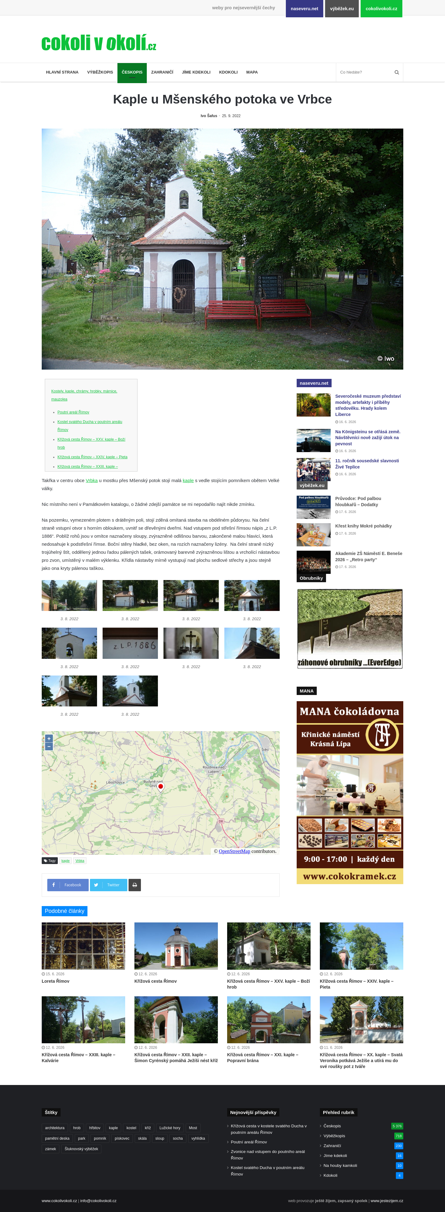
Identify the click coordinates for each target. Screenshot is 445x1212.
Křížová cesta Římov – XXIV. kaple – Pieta (92, 457)
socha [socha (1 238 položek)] (178, 1138)
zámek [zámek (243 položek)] (50, 1149)
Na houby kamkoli (340, 1165)
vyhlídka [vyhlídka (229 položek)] (198, 1138)
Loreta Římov (55, 981)
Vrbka (92, 480)
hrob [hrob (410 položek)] (77, 1128)
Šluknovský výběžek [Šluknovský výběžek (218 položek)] (81, 1149)
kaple (188, 480)
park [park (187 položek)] (81, 1138)
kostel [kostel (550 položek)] (131, 1128)
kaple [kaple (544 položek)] (113, 1128)
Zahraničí (162, 72)
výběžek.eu (342, 8)
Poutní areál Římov (73, 412)
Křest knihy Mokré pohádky (363, 525)
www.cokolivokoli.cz (59, 1200)
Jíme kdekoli (196, 72)
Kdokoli (228, 72)
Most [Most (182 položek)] (193, 1128)
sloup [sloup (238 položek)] (159, 1138)
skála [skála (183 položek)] (142, 1138)
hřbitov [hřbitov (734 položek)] (94, 1128)
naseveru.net (304, 8)
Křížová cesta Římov (155, 981)
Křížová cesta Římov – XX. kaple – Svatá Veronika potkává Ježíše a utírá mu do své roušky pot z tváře (361, 1060)
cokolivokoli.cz (381, 8)
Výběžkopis (100, 72)
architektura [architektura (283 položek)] (55, 1128)
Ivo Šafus (209, 116)
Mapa (252, 72)
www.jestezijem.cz (387, 1200)
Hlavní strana (62, 72)
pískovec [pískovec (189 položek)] (122, 1138)
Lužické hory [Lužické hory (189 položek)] (169, 1128)
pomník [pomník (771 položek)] (100, 1138)
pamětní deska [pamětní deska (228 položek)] (57, 1138)
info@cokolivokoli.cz (98, 1200)
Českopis (132, 72)
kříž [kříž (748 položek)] (148, 1128)
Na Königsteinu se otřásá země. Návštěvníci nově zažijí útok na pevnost (367, 437)
